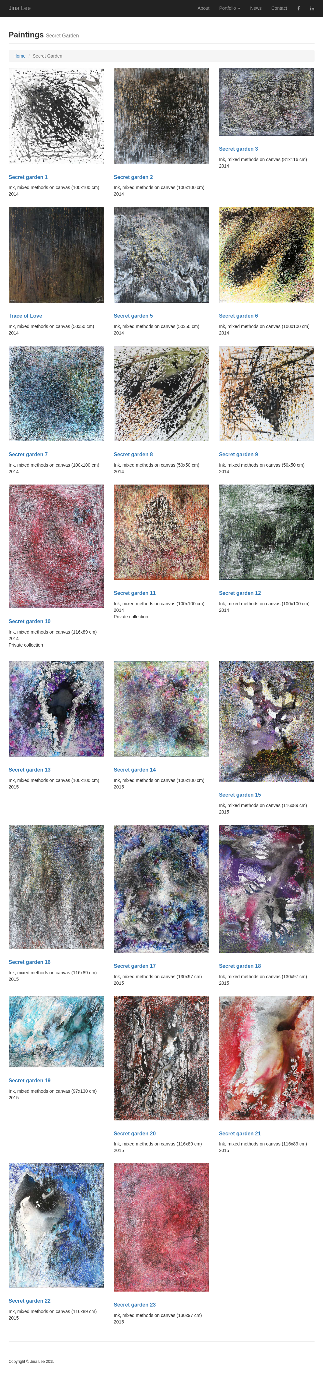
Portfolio (229, 8)
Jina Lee (20, 8)
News (256, 8)
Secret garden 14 (135, 770)
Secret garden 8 (133, 454)
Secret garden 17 (135, 966)
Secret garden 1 (28, 177)
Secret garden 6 (238, 316)
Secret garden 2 (133, 177)
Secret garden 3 (238, 149)
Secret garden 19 (30, 1080)
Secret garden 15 (240, 795)
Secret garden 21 (240, 1133)
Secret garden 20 (135, 1133)
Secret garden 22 (30, 1301)
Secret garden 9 (238, 454)
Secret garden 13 (30, 770)
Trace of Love (25, 316)
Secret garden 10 (30, 621)
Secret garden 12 (240, 593)
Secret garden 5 (133, 316)
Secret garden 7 (28, 454)
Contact (279, 8)
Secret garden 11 (135, 593)
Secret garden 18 (240, 966)
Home (20, 56)
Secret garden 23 (135, 1305)
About (203, 8)
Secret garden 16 (30, 962)
